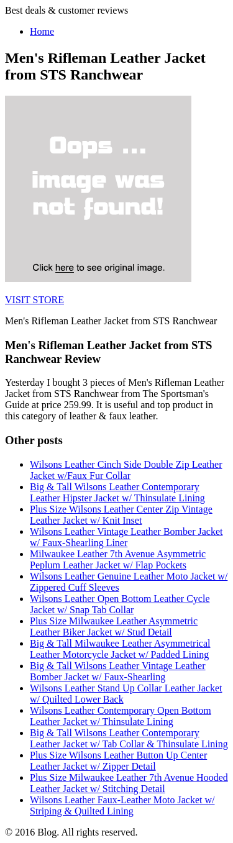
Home (42, 31)
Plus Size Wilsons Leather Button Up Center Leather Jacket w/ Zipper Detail (118, 761)
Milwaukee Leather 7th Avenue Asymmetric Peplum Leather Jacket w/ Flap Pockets (118, 559)
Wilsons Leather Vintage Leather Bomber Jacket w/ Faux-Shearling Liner (126, 537)
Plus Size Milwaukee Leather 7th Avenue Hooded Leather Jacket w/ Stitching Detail (129, 783)
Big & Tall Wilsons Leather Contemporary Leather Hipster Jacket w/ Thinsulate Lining (117, 492)
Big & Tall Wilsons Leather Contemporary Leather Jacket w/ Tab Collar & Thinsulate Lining (129, 738)
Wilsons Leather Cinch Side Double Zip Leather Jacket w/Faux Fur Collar (126, 470)
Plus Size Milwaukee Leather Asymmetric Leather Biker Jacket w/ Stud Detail (114, 626)
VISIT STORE (34, 299)
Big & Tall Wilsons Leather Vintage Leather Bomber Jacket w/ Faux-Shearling (118, 671)
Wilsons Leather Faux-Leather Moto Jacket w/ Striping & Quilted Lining (122, 805)
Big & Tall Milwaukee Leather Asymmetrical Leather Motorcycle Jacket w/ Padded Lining (120, 649)
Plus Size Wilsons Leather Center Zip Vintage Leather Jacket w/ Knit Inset (121, 515)
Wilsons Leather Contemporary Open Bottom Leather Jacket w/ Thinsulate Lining (120, 716)
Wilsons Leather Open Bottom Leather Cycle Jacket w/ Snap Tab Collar (120, 604)
